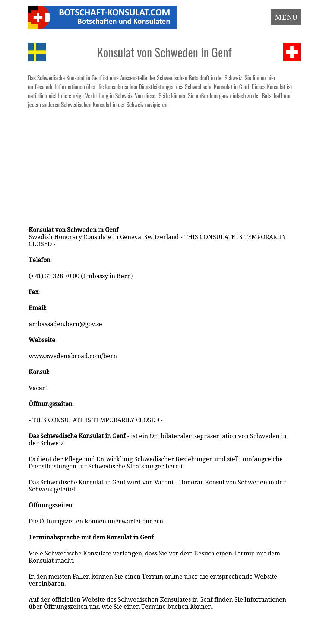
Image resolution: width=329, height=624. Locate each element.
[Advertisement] (164, 164)
